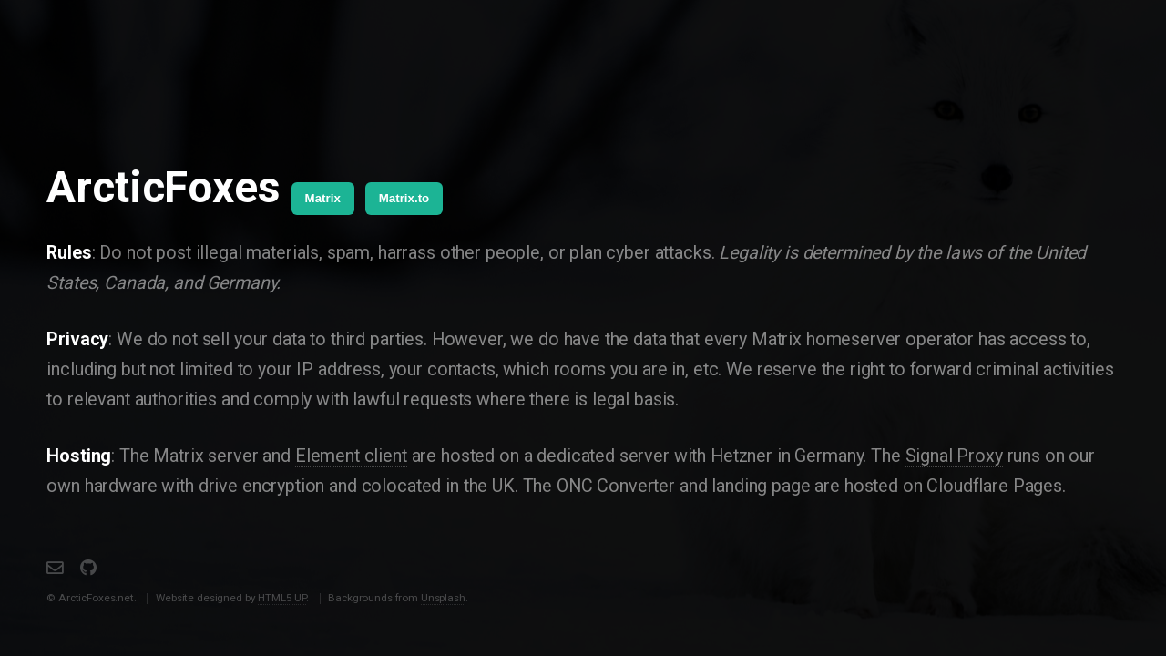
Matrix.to (404, 198)
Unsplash (443, 597)
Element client (351, 456)
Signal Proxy (954, 456)
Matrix (323, 198)
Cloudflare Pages (994, 486)
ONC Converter (616, 486)
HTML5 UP (282, 597)
